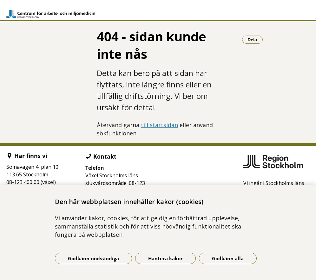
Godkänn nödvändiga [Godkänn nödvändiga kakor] (93, 258)
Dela (255, 39)
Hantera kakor (165, 258)
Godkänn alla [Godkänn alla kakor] (228, 258)
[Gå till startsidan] (50, 11)
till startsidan (159, 125)
